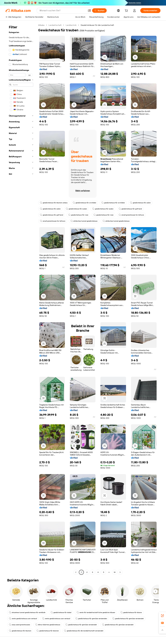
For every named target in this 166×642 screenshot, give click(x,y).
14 (114, 572)
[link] (162, 615)
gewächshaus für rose (78, 215)
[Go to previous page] (75, 572)
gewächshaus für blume (131, 612)
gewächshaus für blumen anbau (54, 203)
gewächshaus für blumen (20, 631)
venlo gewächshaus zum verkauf (23, 618)
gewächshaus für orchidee (84, 203)
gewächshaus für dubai (61, 612)
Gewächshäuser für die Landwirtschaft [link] (97, 25)
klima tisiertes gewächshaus (47, 625)
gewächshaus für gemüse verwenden (91, 618)
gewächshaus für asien (140, 203)
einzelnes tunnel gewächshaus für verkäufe (27, 612)
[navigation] (21, 299)
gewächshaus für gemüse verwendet (128, 618)
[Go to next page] (120, 572)
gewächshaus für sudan (76, 209)
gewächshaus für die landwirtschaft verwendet (83, 631)
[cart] (127, 11)
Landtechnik (71, 25)
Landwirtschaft (55, 25)
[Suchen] (99, 10)
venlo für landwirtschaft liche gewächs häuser (96, 612)
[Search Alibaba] (62, 10)
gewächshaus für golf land (130, 209)
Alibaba (41, 25)
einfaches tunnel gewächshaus (84, 221)
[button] (89, 10)
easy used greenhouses (19, 625)
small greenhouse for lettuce (131, 215)
